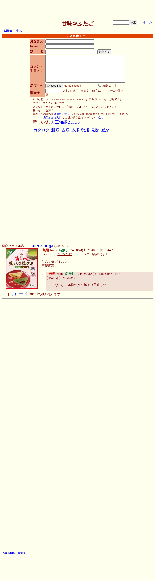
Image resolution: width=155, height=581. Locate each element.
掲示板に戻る (12, 31)
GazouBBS (9, 552)
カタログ (41, 130)
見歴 (95, 130)
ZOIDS (74, 122)
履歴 (105, 130)
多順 (75, 130)
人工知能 (59, 122)
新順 (55, 130)
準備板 (58, 113)
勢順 (85, 130)
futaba (21, 552)
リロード (19, 294)
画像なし (106, 85)
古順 (65, 130)
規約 (100, 117)
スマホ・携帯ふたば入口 (47, 117)
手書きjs (36, 70)
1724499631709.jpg (40, 246)
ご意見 (66, 113)
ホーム (147, 22)
